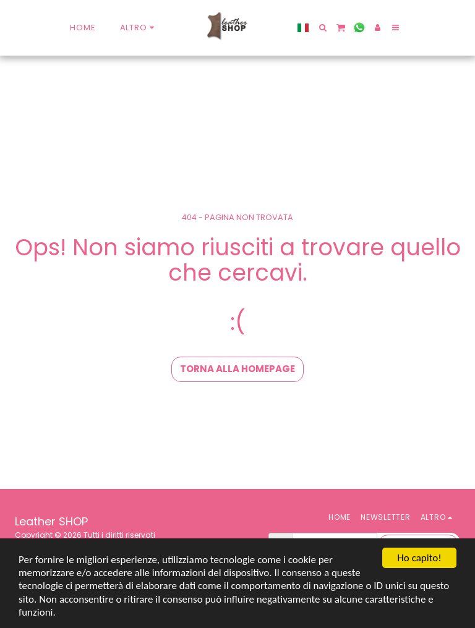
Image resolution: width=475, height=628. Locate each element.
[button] (322, 27)
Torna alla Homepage (237, 368)
